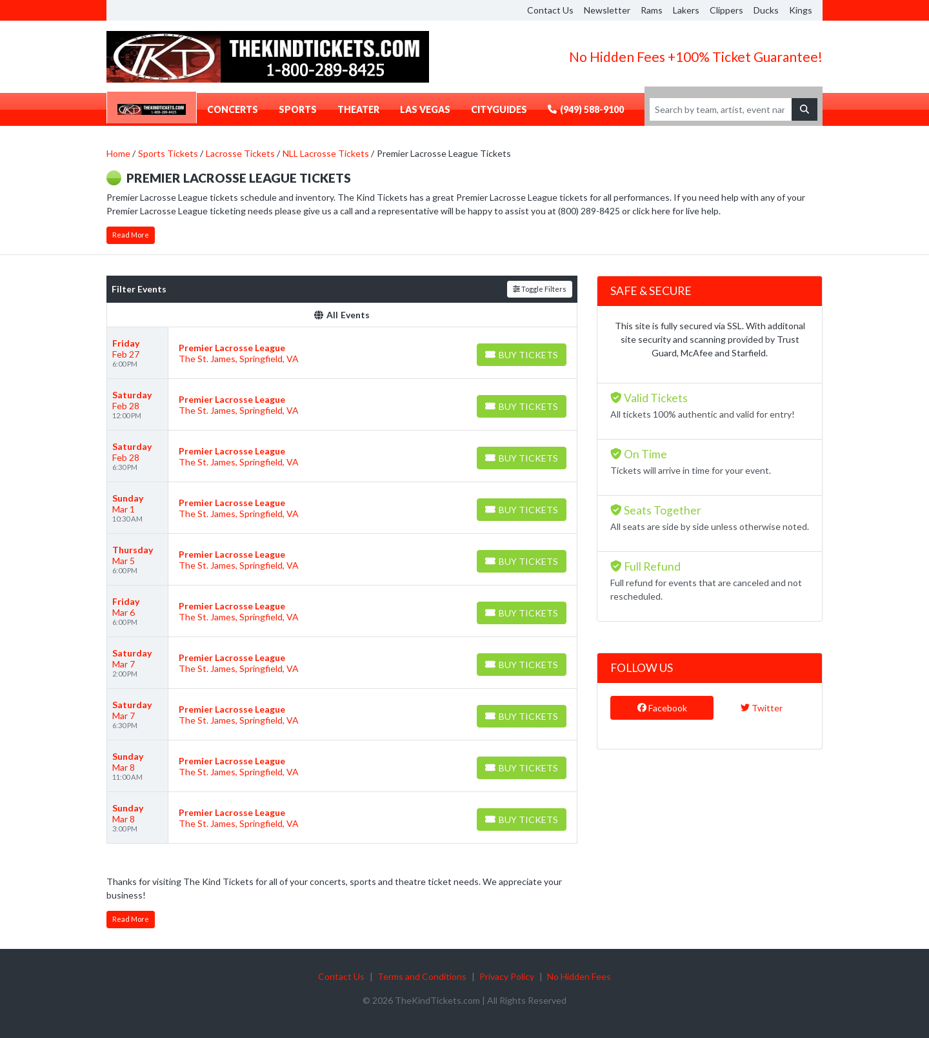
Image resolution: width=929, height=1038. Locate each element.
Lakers (686, 10)
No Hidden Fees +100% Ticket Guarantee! (696, 56)
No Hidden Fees (579, 976)
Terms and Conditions (421, 976)
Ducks (766, 10)
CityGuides (499, 109)
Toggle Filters (539, 289)
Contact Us (550, 10)
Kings (800, 10)
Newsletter (607, 10)
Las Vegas (425, 109)
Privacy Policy (506, 976)
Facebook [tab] (662, 707)
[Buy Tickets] (521, 354)
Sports (298, 109)
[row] (341, 353)
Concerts (232, 109)
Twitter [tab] (762, 707)
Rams (652, 10)
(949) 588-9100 (586, 109)
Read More (130, 234)
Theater (358, 109)
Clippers (726, 10)
